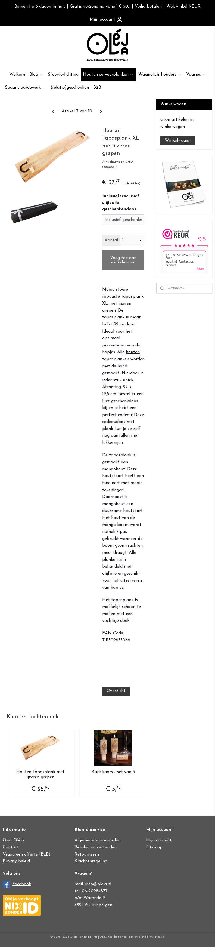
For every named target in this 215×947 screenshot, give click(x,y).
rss (95, 937)
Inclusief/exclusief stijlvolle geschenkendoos (120, 202)
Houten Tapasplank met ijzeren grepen (40, 774)
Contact (11, 847)
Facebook (21, 884)
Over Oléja (13, 840)
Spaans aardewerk (25, 87)
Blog (36, 74)
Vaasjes (196, 74)
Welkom (17, 74)
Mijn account (106, 19)
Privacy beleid (16, 861)
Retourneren (86, 854)
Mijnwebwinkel (155, 937)
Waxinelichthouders (160, 74)
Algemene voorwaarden (97, 840)
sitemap (85, 937)
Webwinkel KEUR (183, 6)
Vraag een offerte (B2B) (27, 854)
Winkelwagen (178, 140)
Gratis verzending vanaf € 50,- (100, 6)
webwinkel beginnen (113, 937)
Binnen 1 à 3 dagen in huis (39, 6)
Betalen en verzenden (95, 847)
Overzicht (116, 691)
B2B (97, 87)
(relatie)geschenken (70, 87)
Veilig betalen (148, 6)
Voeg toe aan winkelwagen (123, 260)
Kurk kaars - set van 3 (113, 772)
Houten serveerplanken (108, 74)
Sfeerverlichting (63, 74)
